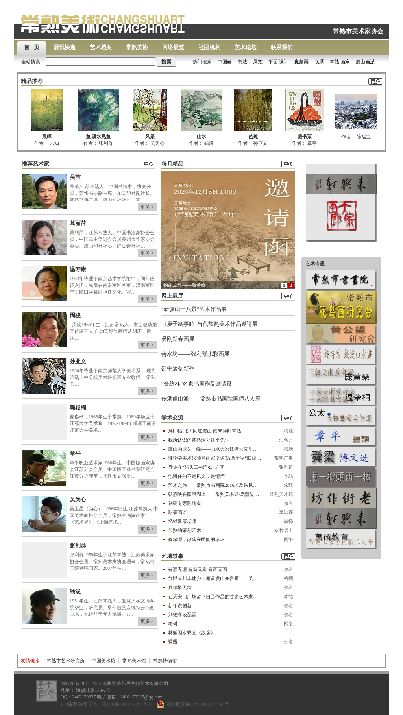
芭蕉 (253, 136)
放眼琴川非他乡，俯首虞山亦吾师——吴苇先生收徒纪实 (215, 578)
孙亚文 (78, 361)
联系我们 (282, 47)
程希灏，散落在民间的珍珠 (196, 539)
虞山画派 (365, 62)
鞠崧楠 (78, 407)
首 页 (31, 47)
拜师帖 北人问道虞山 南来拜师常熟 (204, 431)
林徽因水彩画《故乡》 (191, 633)
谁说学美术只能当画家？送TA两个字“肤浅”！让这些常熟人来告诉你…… (215, 458)
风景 (150, 136)
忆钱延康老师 (182, 521)
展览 (258, 62)
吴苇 (75, 177)
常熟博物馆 (165, 660)
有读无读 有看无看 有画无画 (197, 569)
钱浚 (75, 592)
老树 (172, 623)
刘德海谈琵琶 (182, 614)
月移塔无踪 (180, 587)
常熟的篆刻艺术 (184, 530)
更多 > (147, 207)
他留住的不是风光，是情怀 (196, 476)
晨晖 (47, 136)
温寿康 (78, 269)
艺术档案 (101, 47)
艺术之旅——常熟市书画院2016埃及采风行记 (215, 485)
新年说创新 (180, 605)
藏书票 (305, 136)
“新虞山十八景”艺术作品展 (194, 309)
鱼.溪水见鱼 (98, 136)
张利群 (78, 546)
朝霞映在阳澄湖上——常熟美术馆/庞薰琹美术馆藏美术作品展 (215, 494)
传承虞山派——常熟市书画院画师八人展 (211, 399)
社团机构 (209, 47)
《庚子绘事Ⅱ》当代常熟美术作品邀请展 (209, 324)
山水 (201, 136)
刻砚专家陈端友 (184, 503)
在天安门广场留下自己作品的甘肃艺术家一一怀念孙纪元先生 (215, 596)
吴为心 (78, 500)
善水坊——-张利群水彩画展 (195, 354)
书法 (242, 62)
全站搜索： (89, 62)
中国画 (225, 62)
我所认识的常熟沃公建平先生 (198, 440)
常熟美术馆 (134, 660)
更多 (375, 82)
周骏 (75, 315)
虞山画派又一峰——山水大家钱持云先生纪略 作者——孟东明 (215, 449)
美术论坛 (246, 47)
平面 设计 (278, 62)
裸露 (172, 642)
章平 (75, 453)
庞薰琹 (301, 62)
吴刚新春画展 (177, 339)
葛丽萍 (78, 223)
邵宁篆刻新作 (177, 369)
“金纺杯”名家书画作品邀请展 (196, 384)
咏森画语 (177, 512)
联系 (319, 62)
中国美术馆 (103, 660)
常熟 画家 (340, 62)
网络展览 (173, 47)
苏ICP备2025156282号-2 (127, 704)
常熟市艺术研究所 (66, 660)
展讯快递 (65, 47)
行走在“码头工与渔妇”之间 (196, 467)
